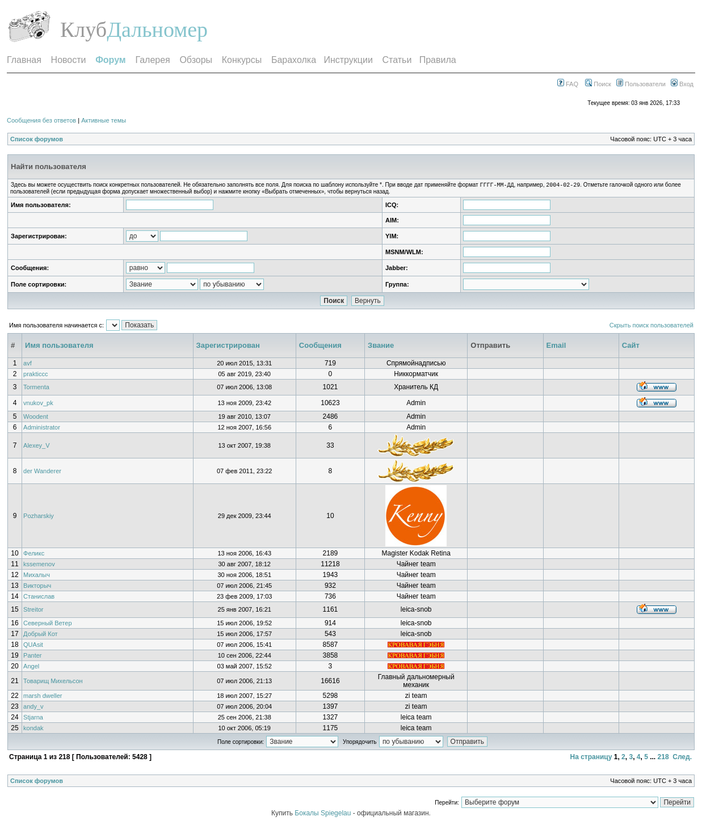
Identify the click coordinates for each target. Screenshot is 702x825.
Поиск (598, 84)
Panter (32, 656)
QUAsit (33, 645)
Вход (682, 84)
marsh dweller (42, 696)
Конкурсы (242, 60)
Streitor (33, 610)
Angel (31, 667)
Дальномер (157, 29)
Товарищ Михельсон (53, 682)
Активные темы (103, 120)
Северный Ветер (47, 624)
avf (27, 364)
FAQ (567, 84)
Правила (437, 60)
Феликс (33, 554)
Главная (24, 60)
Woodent (35, 417)
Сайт (631, 346)
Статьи (397, 60)
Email (556, 346)
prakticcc (35, 375)
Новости (68, 60)
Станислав (38, 597)
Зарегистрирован (228, 346)
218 (663, 758)
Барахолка (293, 60)
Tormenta (36, 388)
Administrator (41, 428)
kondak (33, 729)
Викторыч (37, 586)
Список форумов (36, 139)
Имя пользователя (59, 346)
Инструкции (347, 60)
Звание (381, 346)
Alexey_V (36, 446)
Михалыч (36, 576)
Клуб (83, 29)
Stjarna (33, 718)
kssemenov (39, 565)
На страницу (591, 758)
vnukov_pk (38, 404)
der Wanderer (42, 472)
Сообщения (320, 346)
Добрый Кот (40, 635)
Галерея (152, 60)
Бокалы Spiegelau (323, 814)
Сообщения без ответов (41, 120)
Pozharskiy (38, 516)
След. (682, 758)
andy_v (33, 707)
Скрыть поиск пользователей (651, 326)
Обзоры (195, 60)
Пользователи (641, 84)
